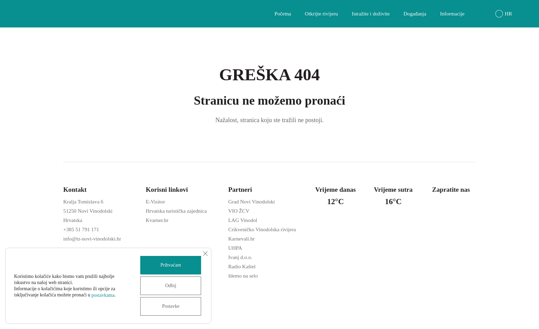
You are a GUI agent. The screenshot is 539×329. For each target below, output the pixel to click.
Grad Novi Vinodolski (251, 201)
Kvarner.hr (157, 220)
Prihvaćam (171, 265)
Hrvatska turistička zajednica (176, 211)
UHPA (235, 248)
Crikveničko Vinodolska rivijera (262, 229)
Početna (282, 13)
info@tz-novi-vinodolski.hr (92, 239)
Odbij (170, 285)
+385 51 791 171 (81, 229)
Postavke (170, 306)
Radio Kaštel (241, 266)
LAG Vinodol (242, 220)
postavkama (102, 295)
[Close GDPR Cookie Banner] (205, 253)
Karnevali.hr (241, 239)
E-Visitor (155, 201)
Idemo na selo (243, 276)
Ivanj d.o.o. (240, 257)
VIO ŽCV (239, 211)
